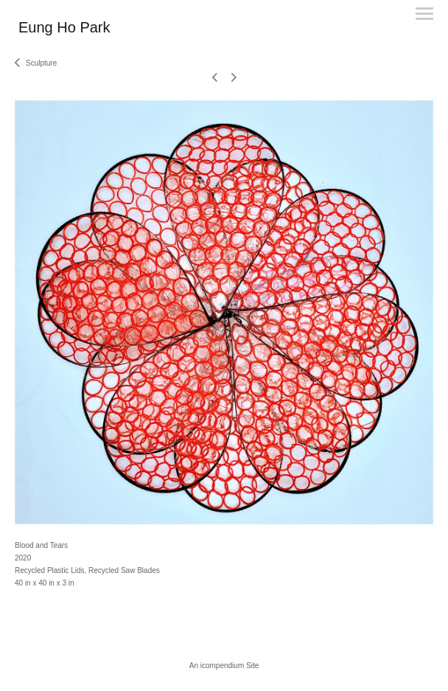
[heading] (64, 29)
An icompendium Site (224, 666)
